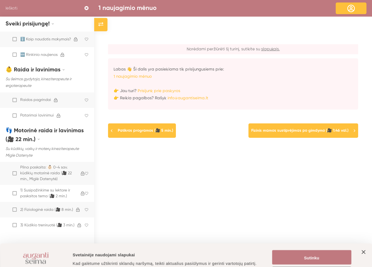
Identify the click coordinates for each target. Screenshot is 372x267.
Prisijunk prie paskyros (159, 91)
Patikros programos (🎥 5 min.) (145, 131)
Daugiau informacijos (94, 256)
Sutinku (311, 235)
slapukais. (270, 49)
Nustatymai (311, 251)
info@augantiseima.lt (188, 98)
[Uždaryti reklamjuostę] (363, 234)
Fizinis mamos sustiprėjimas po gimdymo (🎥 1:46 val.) (299, 131)
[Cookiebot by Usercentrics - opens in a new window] (36, 256)
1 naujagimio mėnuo (127, 8)
